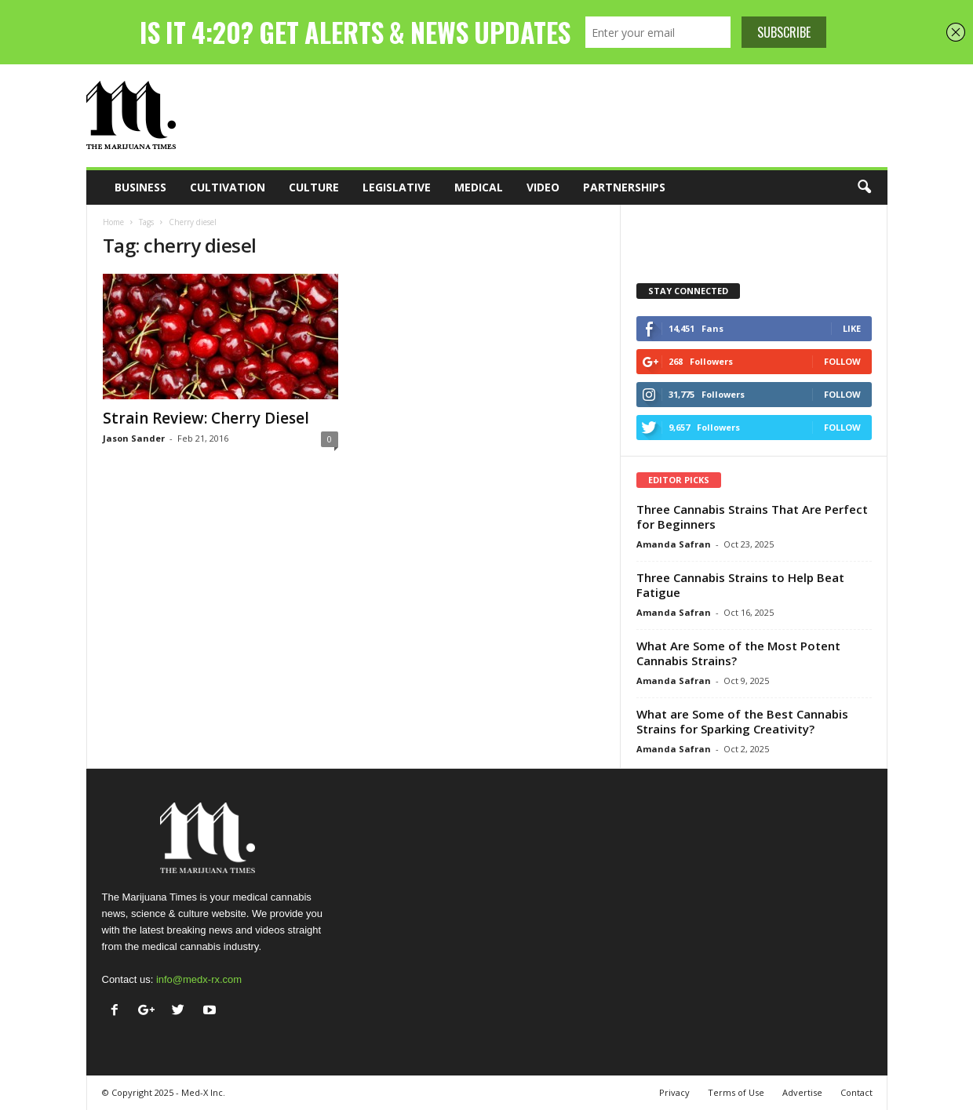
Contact (856, 1092)
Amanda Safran (673, 544)
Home (113, 222)
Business (140, 187)
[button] (864, 187)
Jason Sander (134, 438)
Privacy (674, 1092)
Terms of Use (736, 1092)
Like (852, 328)
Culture (314, 187)
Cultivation (227, 187)
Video (543, 187)
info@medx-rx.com (199, 979)
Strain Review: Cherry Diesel (206, 418)
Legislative (397, 187)
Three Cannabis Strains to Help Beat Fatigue (740, 585)
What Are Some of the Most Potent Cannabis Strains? (738, 653)
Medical (478, 187)
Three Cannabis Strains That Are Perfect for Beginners (752, 516)
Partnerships (624, 187)
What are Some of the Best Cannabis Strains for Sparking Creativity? (742, 721)
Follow (842, 361)
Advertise (802, 1092)
